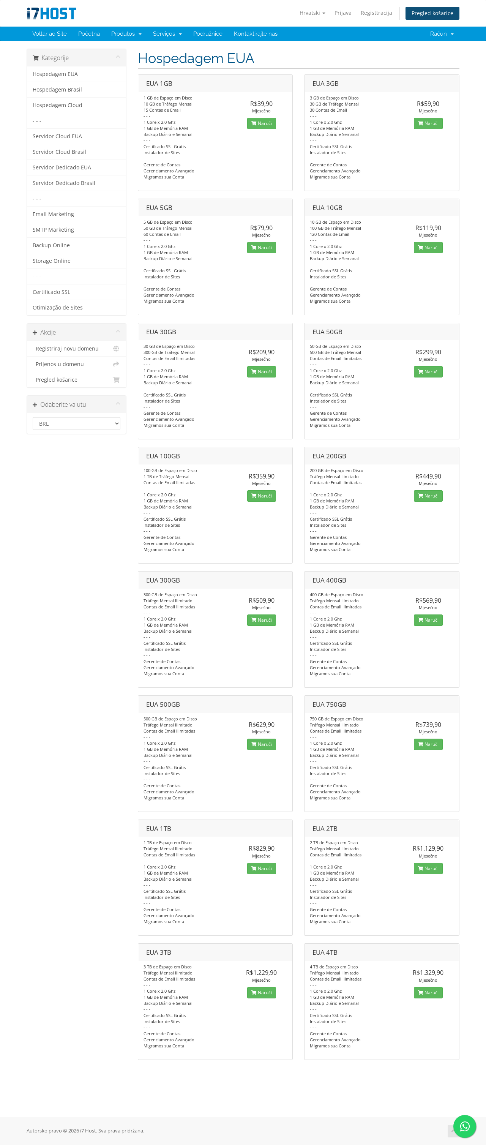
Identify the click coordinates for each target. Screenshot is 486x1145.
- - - (37, 120)
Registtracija (376, 12)
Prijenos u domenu (76, 364)
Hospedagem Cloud (57, 105)
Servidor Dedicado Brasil (64, 183)
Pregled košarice (432, 13)
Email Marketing (53, 214)
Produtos (126, 33)
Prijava (343, 12)
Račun (442, 33)
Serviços (167, 33)
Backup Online (51, 245)
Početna (89, 33)
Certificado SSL (51, 292)
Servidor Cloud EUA (57, 136)
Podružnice (207, 33)
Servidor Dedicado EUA (62, 167)
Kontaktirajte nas (256, 33)
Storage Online (52, 260)
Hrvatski (312, 12)
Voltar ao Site (49, 33)
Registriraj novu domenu (76, 348)
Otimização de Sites (58, 307)
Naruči (261, 123)
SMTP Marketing (53, 229)
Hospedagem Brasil (57, 89)
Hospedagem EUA (55, 74)
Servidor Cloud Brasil (59, 151)
